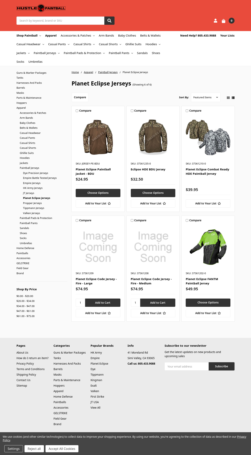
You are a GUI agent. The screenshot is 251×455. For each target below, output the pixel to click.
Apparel (50, 35)
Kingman (96, 380)
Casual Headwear (30, 44)
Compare (80, 97)
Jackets (23, 53)
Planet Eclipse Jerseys (36, 198)
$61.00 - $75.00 (25, 316)
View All (95, 407)
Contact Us (23, 380)
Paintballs (22, 253)
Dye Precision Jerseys (35, 173)
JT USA (95, 402)
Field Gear (22, 268)
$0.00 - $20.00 (24, 296)
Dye (93, 369)
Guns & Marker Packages (31, 72)
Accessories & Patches (78, 35)
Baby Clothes (127, 35)
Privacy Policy (25, 363)
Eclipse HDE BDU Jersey (148, 169)
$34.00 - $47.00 (25, 306)
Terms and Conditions (30, 369)
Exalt (94, 385)
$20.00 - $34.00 (25, 301)
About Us (22, 352)
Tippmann (97, 374)
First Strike (97, 396)
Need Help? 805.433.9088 (198, 35)
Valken (95, 391)
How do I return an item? (32, 358)
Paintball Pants (121, 53)
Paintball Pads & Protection (84, 53)
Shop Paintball (28, 35)
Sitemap (21, 385)
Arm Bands (106, 35)
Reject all (34, 449)
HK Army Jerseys (33, 188)
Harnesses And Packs (29, 83)
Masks (20, 93)
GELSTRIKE (22, 263)
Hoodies (153, 44)
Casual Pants (58, 44)
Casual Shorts (110, 44)
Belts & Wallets (150, 35)
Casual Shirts (84, 44)
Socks (20, 61)
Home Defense (25, 248)
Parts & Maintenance (28, 97)
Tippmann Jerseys (33, 208)
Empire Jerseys (32, 183)
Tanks (19, 77)
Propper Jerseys (32, 203)
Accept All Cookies (62, 449)
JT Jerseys (28, 193)
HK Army (96, 352)
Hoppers (21, 103)
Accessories (23, 258)
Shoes (156, 53)
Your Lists (227, 35)
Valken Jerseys (31, 213)
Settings (14, 449)
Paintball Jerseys (47, 53)
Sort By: (184, 97)
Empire (95, 358)
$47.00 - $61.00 (25, 311)
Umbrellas (35, 61)
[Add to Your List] (98, 203)
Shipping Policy (26, 374)
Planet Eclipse (99, 363)
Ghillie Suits (133, 44)
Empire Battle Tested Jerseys (40, 178)
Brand (20, 273)
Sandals (142, 53)
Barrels (20, 87)
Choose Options (98, 193)
